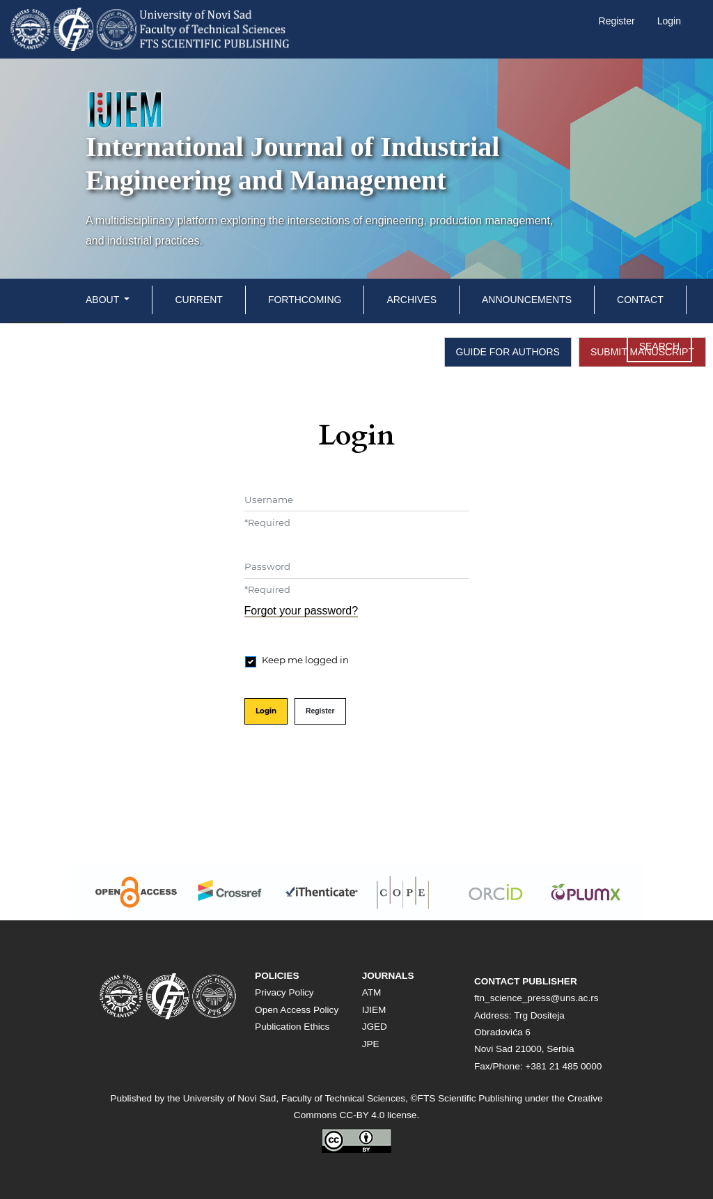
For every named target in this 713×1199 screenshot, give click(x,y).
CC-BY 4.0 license (378, 1115)
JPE (370, 1044)
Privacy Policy (284, 992)
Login (669, 20)
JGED (374, 1026)
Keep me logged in (305, 659)
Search (659, 346)
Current (198, 299)
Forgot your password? (301, 611)
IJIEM (374, 1010)
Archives (411, 299)
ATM (372, 992)
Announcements (527, 299)
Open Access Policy (296, 1010)
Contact (640, 299)
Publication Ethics (292, 1026)
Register (617, 20)
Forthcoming (305, 299)
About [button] (104, 299)
